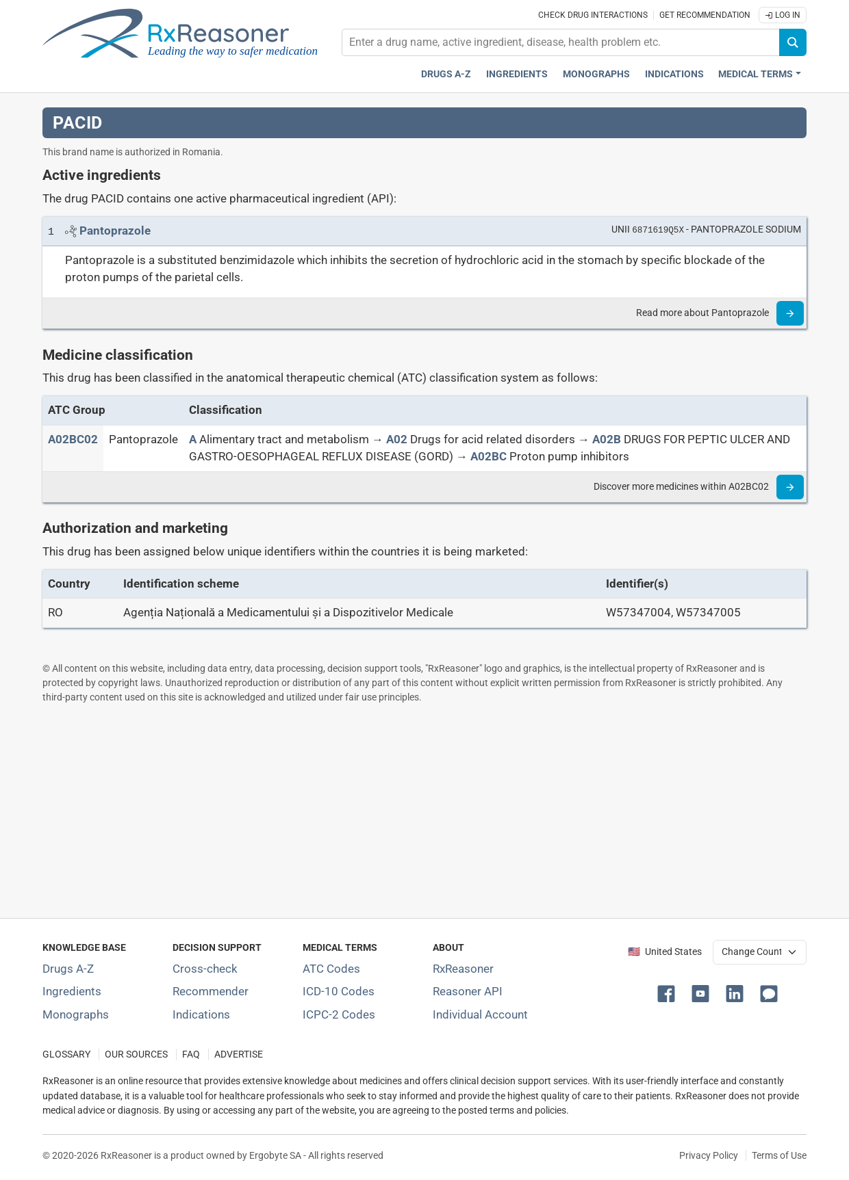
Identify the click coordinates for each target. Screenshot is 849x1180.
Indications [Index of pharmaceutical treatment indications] (201, 1014)
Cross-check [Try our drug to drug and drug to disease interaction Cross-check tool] (205, 968)
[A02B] (606, 439)
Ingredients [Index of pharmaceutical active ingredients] (71, 991)
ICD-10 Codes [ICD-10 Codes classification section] (339, 991)
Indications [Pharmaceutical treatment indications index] (674, 74)
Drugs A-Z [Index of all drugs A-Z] (68, 968)
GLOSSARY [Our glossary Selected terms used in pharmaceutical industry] (66, 1054)
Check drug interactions (593, 15)
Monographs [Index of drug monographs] (75, 1014)
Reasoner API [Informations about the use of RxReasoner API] (468, 991)
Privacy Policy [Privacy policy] (708, 1155)
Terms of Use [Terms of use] (779, 1155)
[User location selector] (760, 952)
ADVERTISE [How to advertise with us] (238, 1054)
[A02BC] (488, 456)
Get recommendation (704, 15)
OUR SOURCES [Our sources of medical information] (136, 1054)
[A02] (396, 439)
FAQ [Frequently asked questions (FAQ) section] (191, 1054)
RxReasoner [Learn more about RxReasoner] (463, 968)
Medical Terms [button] (755, 74)
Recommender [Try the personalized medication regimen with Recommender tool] (211, 991)
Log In (782, 15)
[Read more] (790, 313)
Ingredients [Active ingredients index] (517, 74)
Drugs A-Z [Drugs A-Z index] (446, 74)
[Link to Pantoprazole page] (115, 230)
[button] (669, 992)
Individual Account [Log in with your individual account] (480, 1014)
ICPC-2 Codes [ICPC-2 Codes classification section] (339, 1014)
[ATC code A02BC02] (73, 439)
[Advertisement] (424, 810)
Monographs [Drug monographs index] (596, 74)
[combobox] (561, 42)
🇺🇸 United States (665, 952)
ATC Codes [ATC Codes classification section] (331, 968)
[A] (193, 439)
